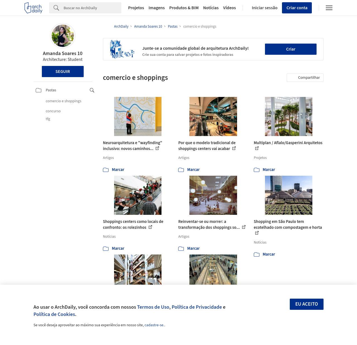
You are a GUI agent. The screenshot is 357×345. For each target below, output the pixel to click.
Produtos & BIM (184, 8)
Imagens (156, 8)
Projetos (136, 8)
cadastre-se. (154, 325)
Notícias (211, 8)
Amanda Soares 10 (63, 53)
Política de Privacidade (197, 307)
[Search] (92, 7)
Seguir (63, 71)
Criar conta (296, 8)
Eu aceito (306, 304)
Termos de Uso (153, 307)
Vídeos (229, 8)
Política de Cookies (54, 314)
